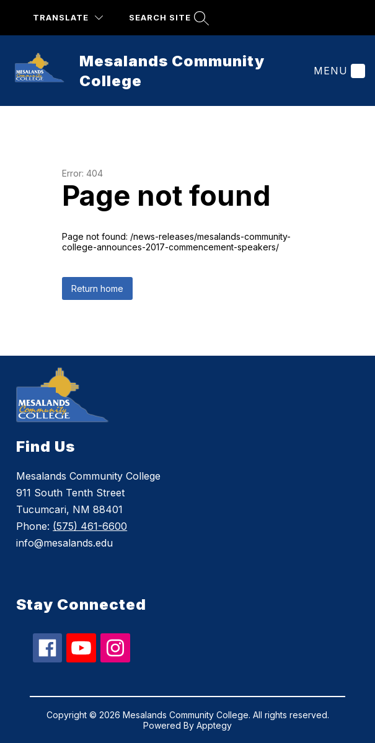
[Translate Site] (68, 17)
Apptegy (214, 725)
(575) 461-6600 (90, 526)
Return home (97, 288)
